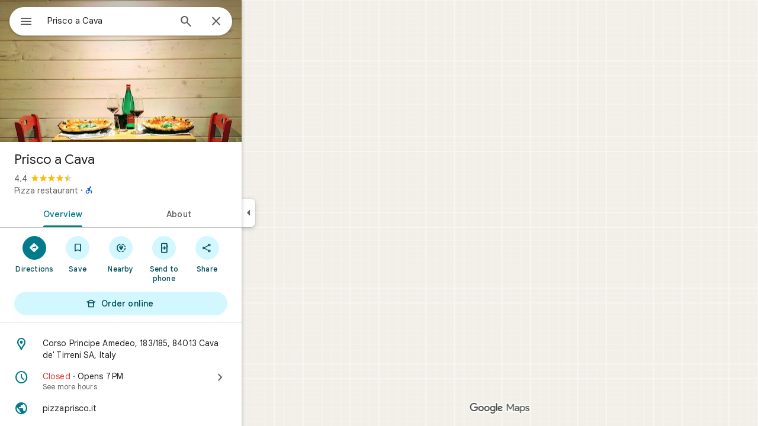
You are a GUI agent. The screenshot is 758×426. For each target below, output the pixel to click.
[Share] (249, 254)
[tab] (103, 213)
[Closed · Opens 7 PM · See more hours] (163, 381)
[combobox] (139, 21)
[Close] (259, 22)
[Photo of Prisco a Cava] (163, 71)
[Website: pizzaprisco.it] (163, 408)
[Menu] (21, 20)
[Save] (120, 254)
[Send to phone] (206, 258)
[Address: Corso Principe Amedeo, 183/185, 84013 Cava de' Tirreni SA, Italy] (163, 349)
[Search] (228, 22)
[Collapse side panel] (291, 213)
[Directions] (77, 254)
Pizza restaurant (89, 190)
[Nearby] (163, 254)
